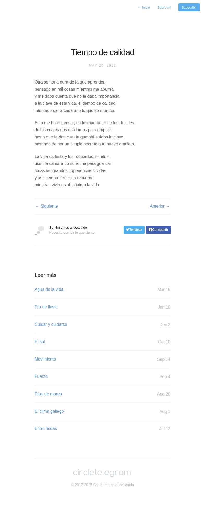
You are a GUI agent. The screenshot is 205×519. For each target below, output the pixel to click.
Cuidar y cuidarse (103, 324)
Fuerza (103, 376)
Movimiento (103, 359)
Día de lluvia (103, 307)
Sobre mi (164, 7)
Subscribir (189, 7)
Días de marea (103, 394)
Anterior (160, 206)
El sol (103, 342)
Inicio (144, 7)
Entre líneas (103, 429)
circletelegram (102, 473)
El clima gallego (103, 411)
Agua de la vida (103, 289)
